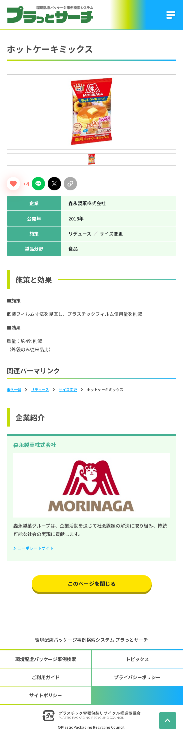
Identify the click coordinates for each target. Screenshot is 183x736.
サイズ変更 (68, 389)
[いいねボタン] (13, 183)
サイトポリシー (45, 695)
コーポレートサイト (36, 548)
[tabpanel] (91, 112)
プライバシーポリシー (137, 677)
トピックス (137, 659)
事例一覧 (14, 389)
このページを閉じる (92, 583)
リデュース (40, 389)
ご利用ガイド (46, 677)
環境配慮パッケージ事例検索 (45, 659)
